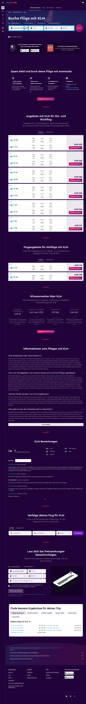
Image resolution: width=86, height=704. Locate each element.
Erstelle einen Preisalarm (72, 87)
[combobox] (14, 23)
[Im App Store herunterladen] (34, 51)
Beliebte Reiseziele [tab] (32, 613)
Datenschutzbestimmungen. (14, 595)
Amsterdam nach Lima (17, 632)
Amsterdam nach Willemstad (54, 630)
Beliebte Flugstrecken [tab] (18, 613)
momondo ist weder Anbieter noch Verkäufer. (46, 653)
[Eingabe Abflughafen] (20, 28)
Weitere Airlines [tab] (72, 613)
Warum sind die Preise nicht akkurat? (46, 659)
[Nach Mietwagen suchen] (3, 14)
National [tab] (41, 132)
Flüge (9, 12)
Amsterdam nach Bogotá (17, 630)
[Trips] (3, 23)
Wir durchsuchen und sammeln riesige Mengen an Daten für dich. (46, 656)
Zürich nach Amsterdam (17, 628)
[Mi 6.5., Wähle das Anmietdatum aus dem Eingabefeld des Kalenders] (64, 533)
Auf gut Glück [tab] (15, 617)
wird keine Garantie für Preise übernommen (50, 647)
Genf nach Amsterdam (17, 625)
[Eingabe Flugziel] (39, 28)
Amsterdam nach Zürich (52, 628)
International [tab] (49, 132)
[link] (46, 99)
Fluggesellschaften (17, 12)
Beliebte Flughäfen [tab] (47, 613)
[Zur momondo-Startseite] (11, 2)
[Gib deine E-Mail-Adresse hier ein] (29, 581)
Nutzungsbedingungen (37, 594)
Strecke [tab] (12, 528)
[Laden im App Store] (69, 677)
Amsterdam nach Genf (52, 625)
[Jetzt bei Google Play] (24, 51)
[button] (3, 2)
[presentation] (34, 51)
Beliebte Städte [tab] (60, 613)
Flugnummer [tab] (20, 528)
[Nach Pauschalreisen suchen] (3, 18)
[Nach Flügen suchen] (3, 7)
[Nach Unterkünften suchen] (3, 11)
